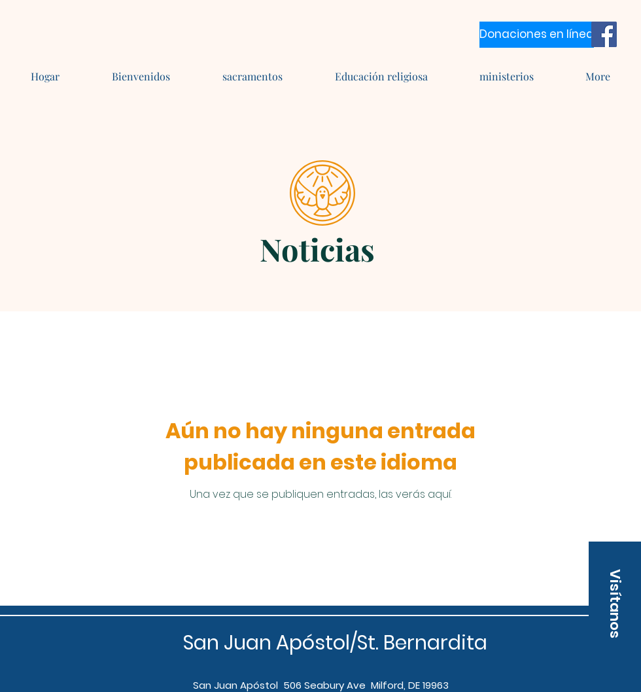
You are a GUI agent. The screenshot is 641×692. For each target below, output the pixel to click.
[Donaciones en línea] (536, 35)
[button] (615, 604)
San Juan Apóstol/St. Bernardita (335, 643)
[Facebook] (604, 34)
